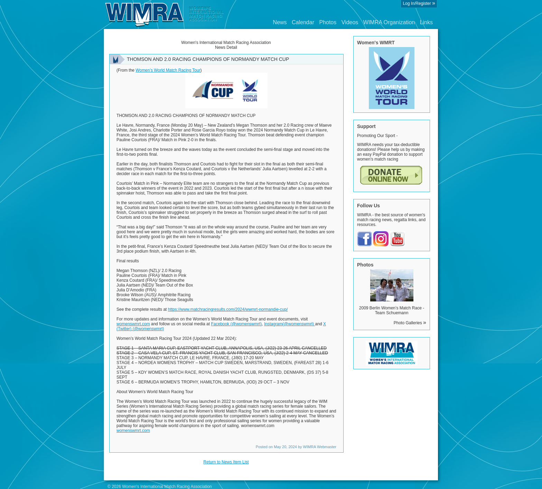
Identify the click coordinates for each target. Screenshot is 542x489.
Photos (327, 22)
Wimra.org (164, 14)
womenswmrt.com (133, 324)
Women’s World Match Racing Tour (168, 70)
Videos (350, 22)
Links (426, 22)
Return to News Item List (226, 462)
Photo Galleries (410, 322)
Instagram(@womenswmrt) (289, 324)
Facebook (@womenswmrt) (236, 324)
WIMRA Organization (389, 22)
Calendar (303, 22)
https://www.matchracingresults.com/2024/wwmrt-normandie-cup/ (228, 309)
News (280, 22)
